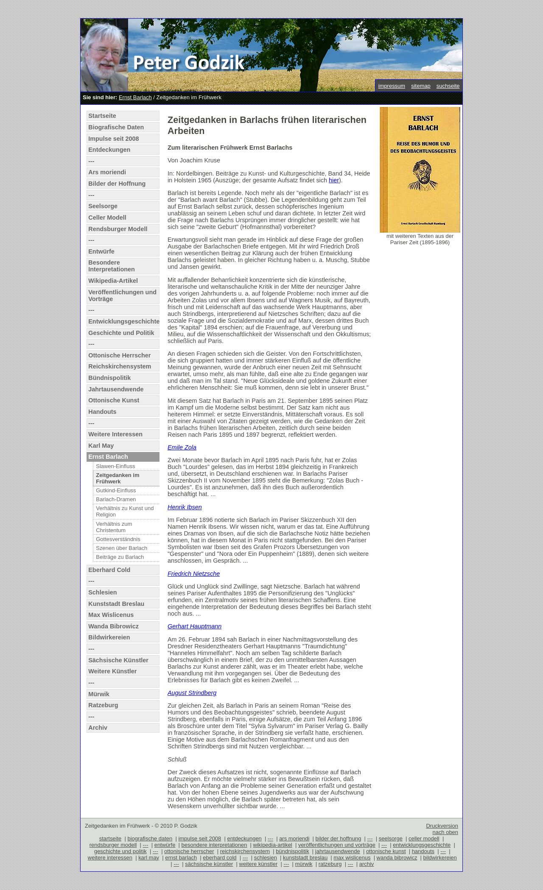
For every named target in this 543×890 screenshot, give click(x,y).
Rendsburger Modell (117, 229)
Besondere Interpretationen (111, 266)
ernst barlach (181, 857)
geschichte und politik (120, 851)
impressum (391, 86)
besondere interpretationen (214, 845)
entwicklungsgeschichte (422, 845)
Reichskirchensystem (119, 366)
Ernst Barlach (135, 97)
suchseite (448, 86)
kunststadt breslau (305, 857)
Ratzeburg (103, 705)
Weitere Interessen (115, 434)
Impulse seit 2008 (113, 138)
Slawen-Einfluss (115, 466)
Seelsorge (103, 206)
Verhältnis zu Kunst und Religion (125, 511)
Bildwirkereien (109, 637)
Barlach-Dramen (116, 499)
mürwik (304, 864)
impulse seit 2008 (199, 838)
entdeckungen (244, 838)
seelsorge (391, 838)
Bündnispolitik (109, 377)
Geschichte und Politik (121, 332)
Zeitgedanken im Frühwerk (117, 478)
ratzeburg (330, 864)
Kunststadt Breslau (116, 603)
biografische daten (149, 838)
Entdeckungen (109, 149)
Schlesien (102, 592)
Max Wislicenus (111, 614)
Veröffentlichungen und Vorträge (122, 295)
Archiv (97, 727)
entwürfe (165, 845)
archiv (366, 864)
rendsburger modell (113, 845)
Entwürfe (101, 251)
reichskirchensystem (245, 851)
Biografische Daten (116, 127)
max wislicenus (351, 857)
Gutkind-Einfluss (116, 490)
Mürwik (98, 694)
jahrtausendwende (337, 851)
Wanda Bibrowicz (113, 626)
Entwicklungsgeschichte (123, 321)
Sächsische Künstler (118, 660)
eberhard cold (219, 857)
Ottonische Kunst (113, 400)
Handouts (102, 411)
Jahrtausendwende (115, 389)
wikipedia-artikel (272, 845)
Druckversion (442, 826)
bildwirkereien (440, 857)
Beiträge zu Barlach (120, 557)
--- (91, 161)
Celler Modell (107, 217)
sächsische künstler (209, 864)
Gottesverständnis (118, 539)
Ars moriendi (107, 172)
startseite (110, 838)
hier (334, 180)
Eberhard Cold (109, 569)
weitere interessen (110, 857)
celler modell (424, 838)
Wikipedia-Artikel (113, 280)
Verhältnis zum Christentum (114, 527)
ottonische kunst (386, 851)
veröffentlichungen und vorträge (336, 845)
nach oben (445, 832)
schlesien (265, 857)
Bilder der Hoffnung (117, 183)
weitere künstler (258, 864)
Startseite (102, 115)
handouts (423, 851)
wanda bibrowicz (397, 857)
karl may (148, 857)
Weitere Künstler (112, 671)
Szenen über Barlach (121, 548)
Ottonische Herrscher (119, 355)
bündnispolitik (292, 851)
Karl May (101, 445)
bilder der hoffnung (338, 838)
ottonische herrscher (189, 851)
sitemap (420, 86)
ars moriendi (294, 838)
